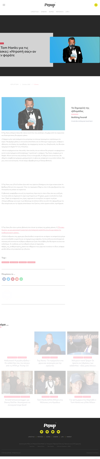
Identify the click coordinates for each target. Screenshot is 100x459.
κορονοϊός (31, 262)
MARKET (69, 439)
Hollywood (14, 262)
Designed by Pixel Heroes (92, 455)
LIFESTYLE (31, 439)
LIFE (62, 439)
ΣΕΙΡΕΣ (48, 439)
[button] (4, 279)
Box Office (5, 262)
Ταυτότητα (31, 449)
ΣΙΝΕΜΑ (56, 439)
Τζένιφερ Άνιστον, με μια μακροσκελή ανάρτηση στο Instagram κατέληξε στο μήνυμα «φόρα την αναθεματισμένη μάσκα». (33, 229)
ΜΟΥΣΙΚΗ (40, 439)
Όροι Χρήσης (51, 449)
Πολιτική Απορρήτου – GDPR (64, 449)
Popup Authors (41, 449)
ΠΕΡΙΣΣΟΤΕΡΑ (20, 296)
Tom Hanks (23, 262)
